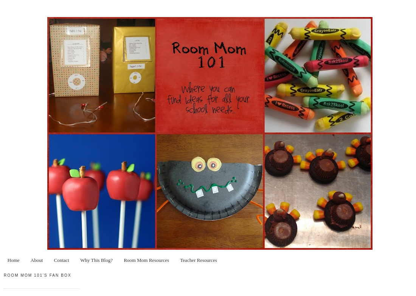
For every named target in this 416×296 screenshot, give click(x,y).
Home (14, 260)
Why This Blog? (96, 260)
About (37, 260)
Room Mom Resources (146, 260)
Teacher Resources (198, 260)
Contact (61, 260)
